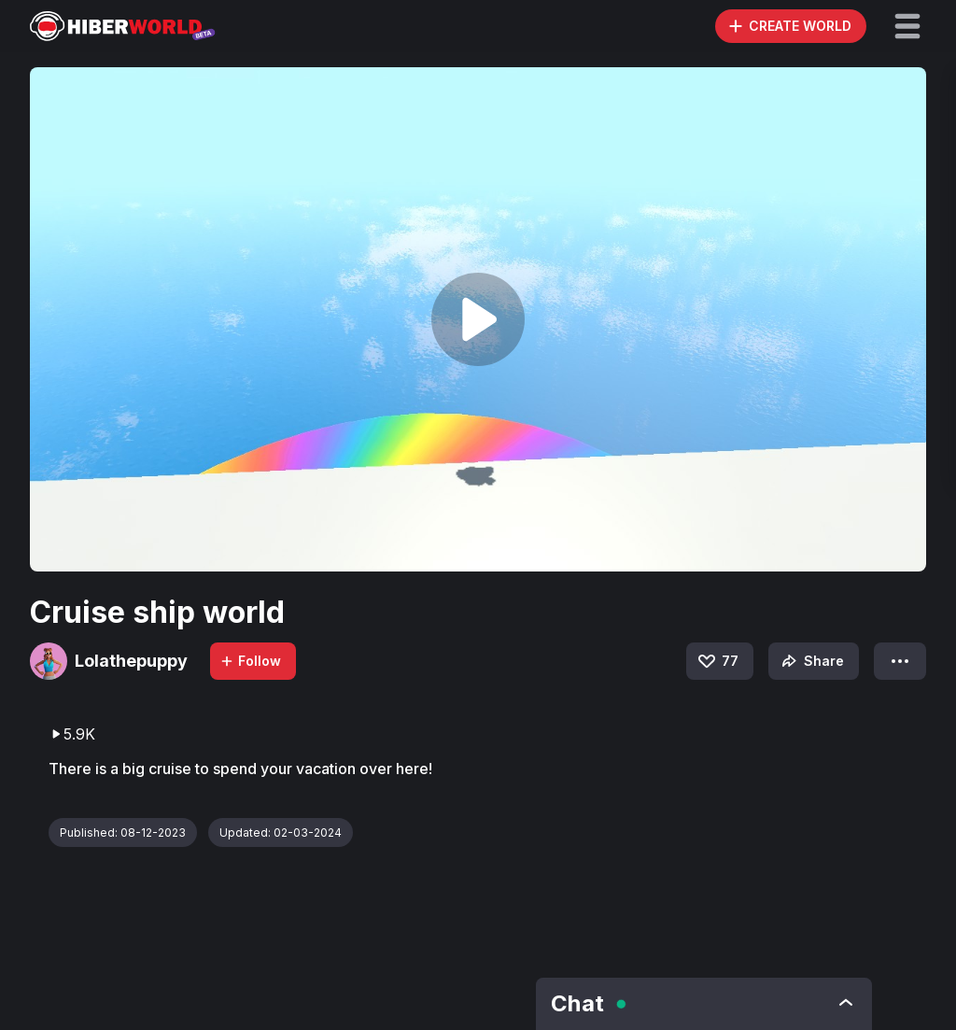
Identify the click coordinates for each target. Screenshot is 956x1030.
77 (717, 661)
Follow (250, 661)
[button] (907, 26)
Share (811, 661)
